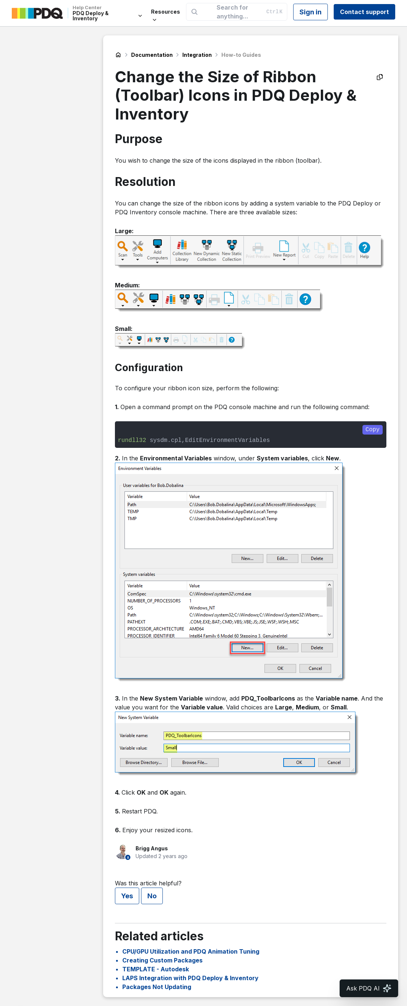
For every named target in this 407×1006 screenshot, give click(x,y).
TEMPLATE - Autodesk (155, 969)
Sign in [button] (310, 12)
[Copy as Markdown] (379, 77)
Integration (197, 55)
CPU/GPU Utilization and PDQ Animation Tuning (190, 951)
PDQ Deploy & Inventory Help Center (118, 55)
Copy (372, 430)
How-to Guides (241, 55)
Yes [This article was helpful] (127, 896)
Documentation (152, 55)
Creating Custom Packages (162, 960)
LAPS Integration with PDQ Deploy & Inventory (190, 978)
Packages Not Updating (156, 987)
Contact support (364, 11)
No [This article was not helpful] (152, 896)
